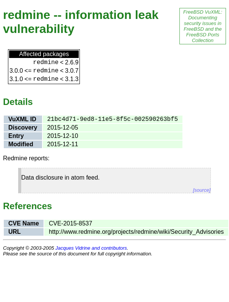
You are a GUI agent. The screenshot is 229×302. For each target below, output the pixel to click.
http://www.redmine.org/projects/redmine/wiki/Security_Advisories (136, 231)
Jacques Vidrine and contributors (91, 248)
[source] (201, 190)
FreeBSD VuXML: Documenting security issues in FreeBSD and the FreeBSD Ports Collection (202, 26)
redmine (45, 62)
